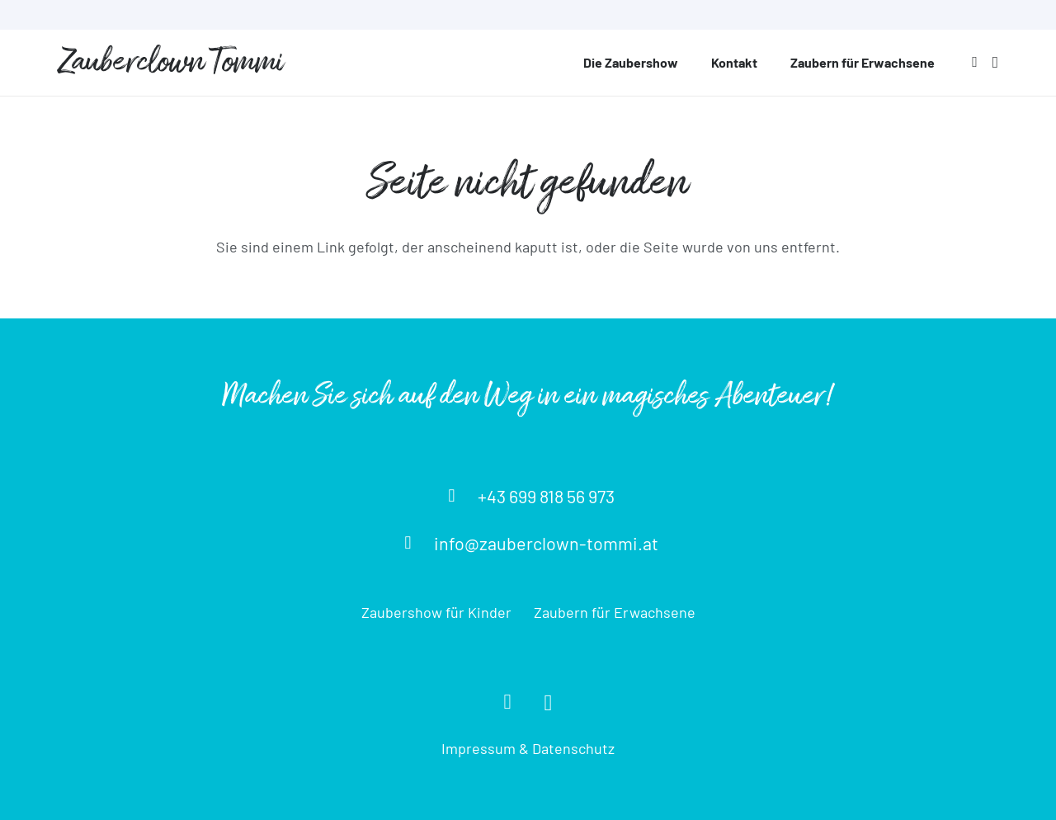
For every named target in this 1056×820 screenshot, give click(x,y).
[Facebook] (975, 61)
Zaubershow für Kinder (436, 612)
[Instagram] (995, 62)
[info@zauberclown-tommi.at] (415, 542)
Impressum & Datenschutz (528, 748)
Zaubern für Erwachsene (614, 612)
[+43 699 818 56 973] (459, 495)
